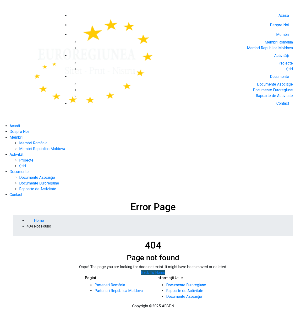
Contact (282, 103)
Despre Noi (279, 25)
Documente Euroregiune (273, 90)
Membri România (279, 42)
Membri (282, 34)
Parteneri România (109, 285)
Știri (289, 69)
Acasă (284, 15)
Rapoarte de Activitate (274, 95)
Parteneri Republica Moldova (118, 290)
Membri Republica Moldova (270, 48)
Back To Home (153, 272)
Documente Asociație (275, 84)
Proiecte (286, 63)
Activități (281, 55)
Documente (279, 76)
